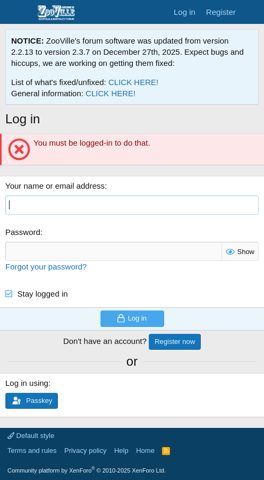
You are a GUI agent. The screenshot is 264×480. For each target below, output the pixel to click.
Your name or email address (55, 185)
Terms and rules (31, 450)
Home (145, 450)
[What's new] (251, 12)
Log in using (26, 383)
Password (22, 232)
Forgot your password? (46, 266)
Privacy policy (85, 450)
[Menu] (14, 12)
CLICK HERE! (133, 82)
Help (121, 450)
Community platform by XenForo (86, 470)
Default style (30, 436)
